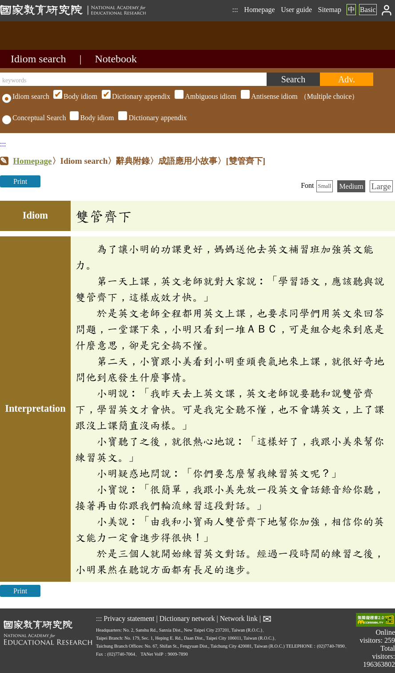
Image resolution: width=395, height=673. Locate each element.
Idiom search (38, 59)
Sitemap (329, 9)
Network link (239, 618)
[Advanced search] (346, 79)
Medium (351, 186)
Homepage (259, 9)
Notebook (116, 59)
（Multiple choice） (205, 96)
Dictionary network (187, 618)
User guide (296, 9)
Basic (368, 9)
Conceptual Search (34, 118)
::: (235, 9)
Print (20, 181)
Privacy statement (129, 618)
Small (324, 186)
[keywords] (133, 79)
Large (381, 186)
